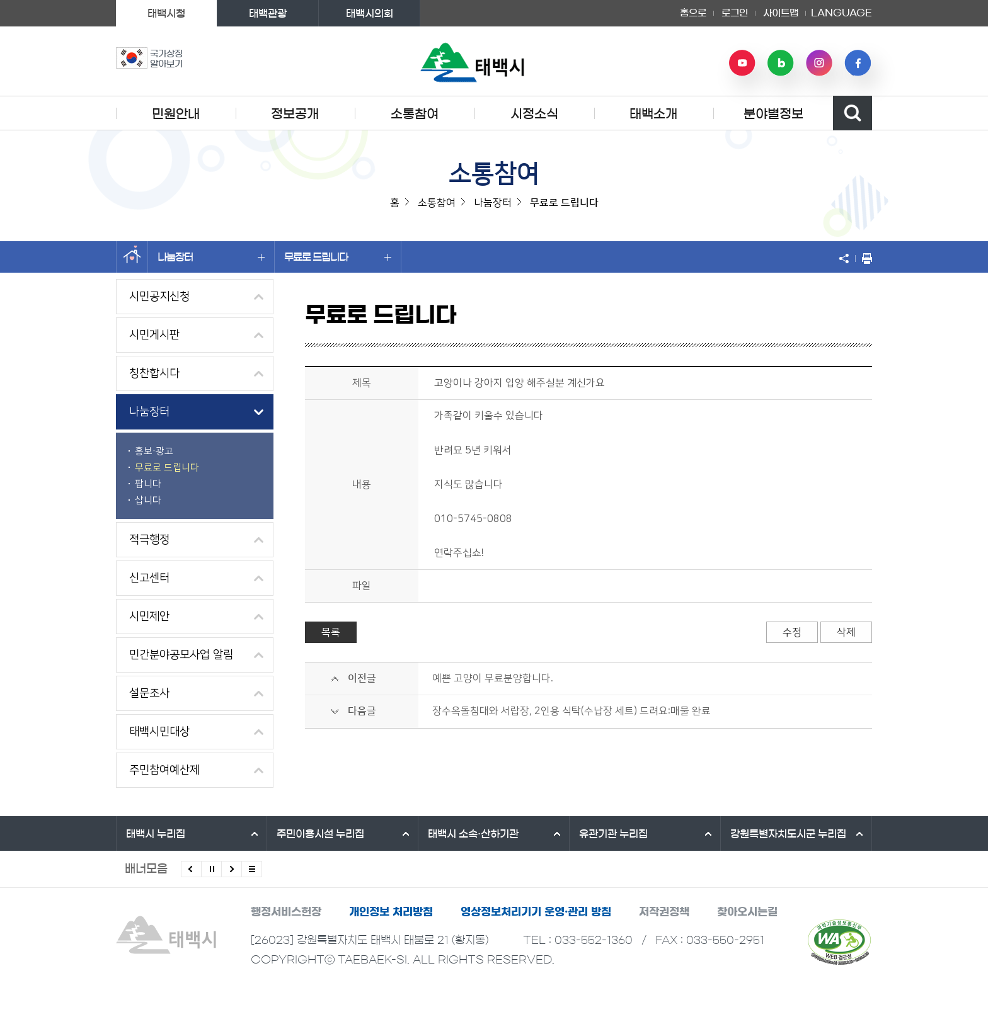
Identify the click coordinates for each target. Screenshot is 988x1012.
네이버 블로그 (780, 63)
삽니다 (148, 500)
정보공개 (295, 114)
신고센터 (149, 578)
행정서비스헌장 (286, 911)
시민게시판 (154, 335)
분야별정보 (773, 114)
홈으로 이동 (132, 257)
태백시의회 (369, 13)
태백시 (155, 834)
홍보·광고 (154, 451)
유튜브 (742, 63)
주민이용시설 (320, 834)
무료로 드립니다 (337, 257)
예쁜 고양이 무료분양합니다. (492, 678)
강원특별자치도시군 (788, 834)
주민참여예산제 (164, 770)
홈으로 (693, 13)
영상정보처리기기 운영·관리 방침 (536, 911)
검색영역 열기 (852, 113)
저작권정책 (664, 911)
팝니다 (148, 484)
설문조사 (149, 693)
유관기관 (613, 834)
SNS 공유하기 (847, 258)
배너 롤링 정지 (211, 869)
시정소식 (534, 114)
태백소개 (653, 114)
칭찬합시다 (154, 373)
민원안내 (176, 114)
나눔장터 (211, 257)
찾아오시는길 (747, 911)
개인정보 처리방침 (391, 911)
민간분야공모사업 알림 (181, 655)
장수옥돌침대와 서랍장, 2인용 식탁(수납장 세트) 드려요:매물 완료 (571, 711)
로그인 (734, 13)
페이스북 (857, 63)
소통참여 (415, 114)
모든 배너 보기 (251, 869)
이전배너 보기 (191, 869)
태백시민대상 (159, 731)
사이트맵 (780, 13)
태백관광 (268, 13)
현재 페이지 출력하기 (864, 258)
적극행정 (149, 539)
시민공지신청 (159, 296)
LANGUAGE (841, 13)
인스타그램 (819, 63)
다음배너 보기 (231, 869)
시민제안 (149, 616)
